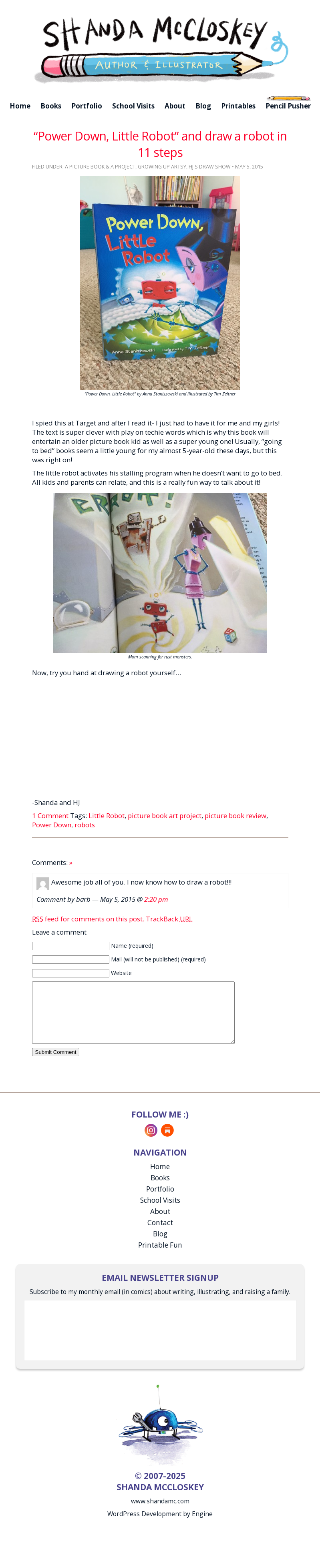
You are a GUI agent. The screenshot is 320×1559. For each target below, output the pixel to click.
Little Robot (107, 815)
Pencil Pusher (288, 105)
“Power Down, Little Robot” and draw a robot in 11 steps (160, 144)
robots (84, 824)
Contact (160, 1234)
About (175, 105)
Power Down (51, 824)
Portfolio (86, 105)
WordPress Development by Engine (160, 1525)
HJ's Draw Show (210, 166)
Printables (238, 105)
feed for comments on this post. (88, 918)
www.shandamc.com (160, 1513)
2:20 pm (156, 899)
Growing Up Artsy (162, 166)
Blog (203, 105)
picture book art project (164, 815)
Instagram (151, 1142)
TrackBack (169, 918)
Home (20, 105)
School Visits (133, 105)
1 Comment (50, 815)
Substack (167, 1142)
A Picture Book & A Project (100, 166)
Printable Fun (160, 1257)
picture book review (235, 815)
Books (50, 105)
